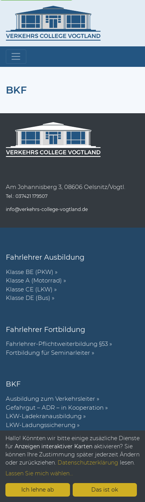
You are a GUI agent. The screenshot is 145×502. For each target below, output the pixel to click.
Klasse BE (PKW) (29, 272)
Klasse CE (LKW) (29, 289)
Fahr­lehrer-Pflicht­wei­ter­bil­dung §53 (57, 343)
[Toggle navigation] (16, 56)
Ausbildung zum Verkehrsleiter (50, 398)
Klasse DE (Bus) (28, 297)
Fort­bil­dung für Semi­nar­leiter (48, 352)
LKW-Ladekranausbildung (44, 416)
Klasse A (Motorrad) (34, 280)
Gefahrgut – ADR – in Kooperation (55, 407)
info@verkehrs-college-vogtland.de (47, 209)
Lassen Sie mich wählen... (39, 473)
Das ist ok (104, 489)
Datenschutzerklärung (88, 462)
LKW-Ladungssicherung (40, 425)
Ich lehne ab (37, 489)
